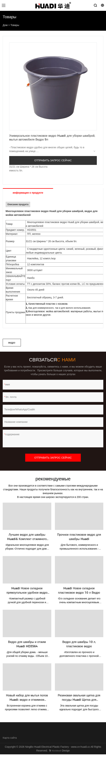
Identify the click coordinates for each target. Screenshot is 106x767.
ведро (11, 342)
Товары (14, 25)
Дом (5, 25)
